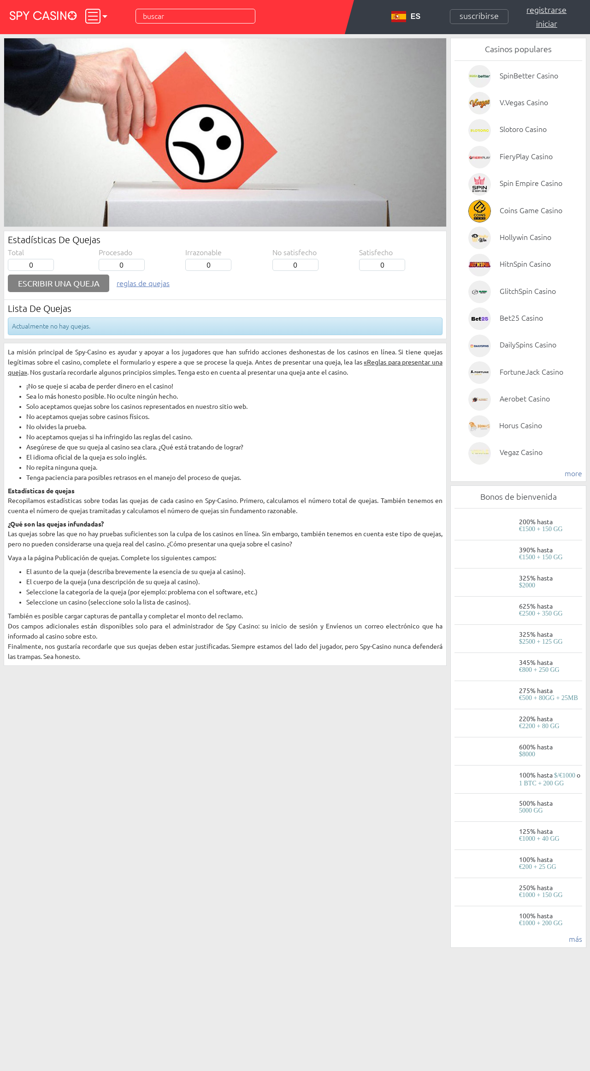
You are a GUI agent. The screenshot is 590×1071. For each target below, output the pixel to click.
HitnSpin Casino (525, 264)
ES (405, 16)
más (575, 939)
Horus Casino (520, 425)
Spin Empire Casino (531, 183)
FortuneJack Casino (531, 372)
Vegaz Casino (521, 452)
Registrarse (546, 9)
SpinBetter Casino (529, 76)
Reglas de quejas (143, 283)
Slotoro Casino (523, 129)
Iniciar (546, 23)
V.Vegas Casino (524, 102)
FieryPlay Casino (526, 156)
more (573, 473)
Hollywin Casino (525, 237)
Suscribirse (479, 15)
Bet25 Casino (521, 318)
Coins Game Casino (531, 210)
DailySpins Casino (528, 345)
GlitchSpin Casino (528, 291)
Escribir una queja (59, 283)
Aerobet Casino (525, 399)
